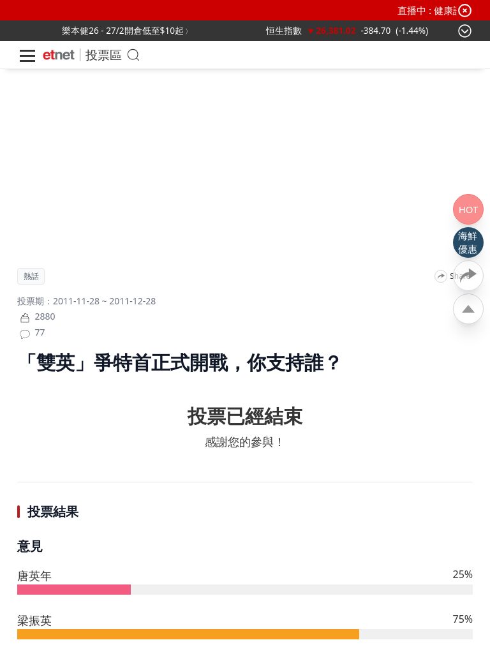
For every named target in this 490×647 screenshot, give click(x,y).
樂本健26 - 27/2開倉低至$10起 (123, 30)
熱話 (31, 276)
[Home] (59, 55)
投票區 (103, 54)
